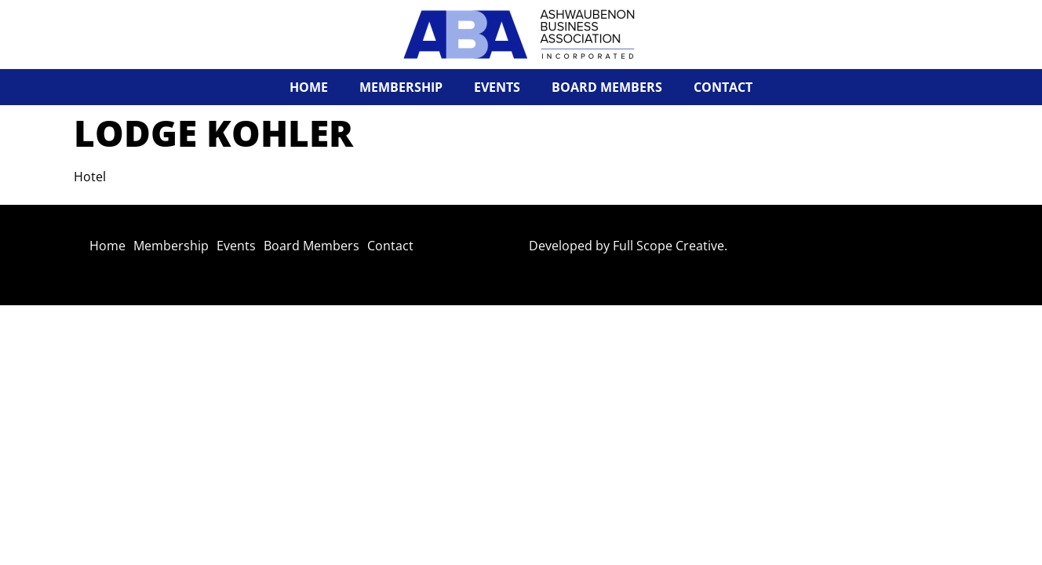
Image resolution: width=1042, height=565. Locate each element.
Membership (401, 87)
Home (309, 87)
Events (497, 87)
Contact (723, 87)
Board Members (607, 87)
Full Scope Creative (668, 245)
